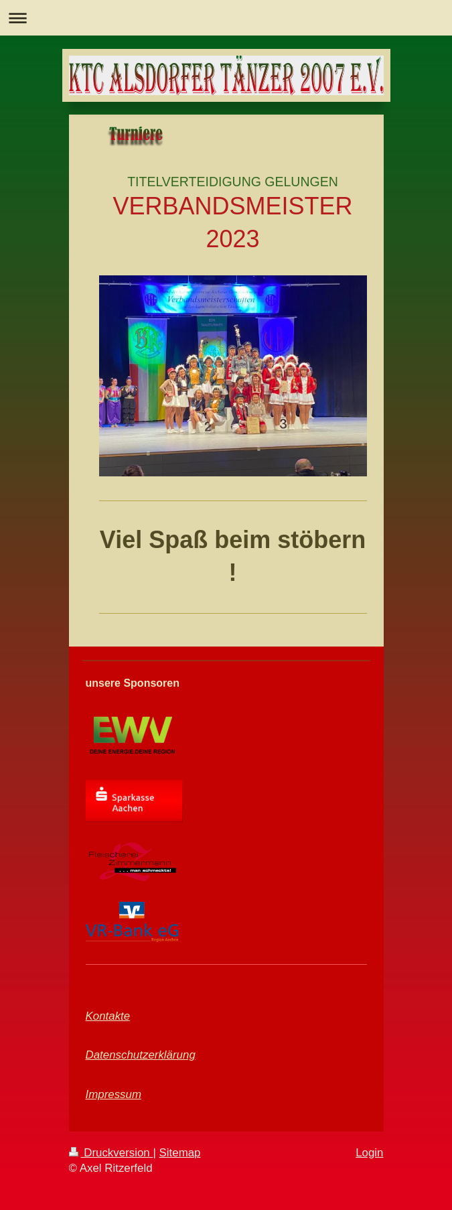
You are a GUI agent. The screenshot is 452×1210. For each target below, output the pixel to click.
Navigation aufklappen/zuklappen (226, 17)
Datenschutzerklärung (141, 1055)
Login (369, 1152)
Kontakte (108, 1016)
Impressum (114, 1094)
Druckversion (111, 1152)
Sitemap (180, 1152)
